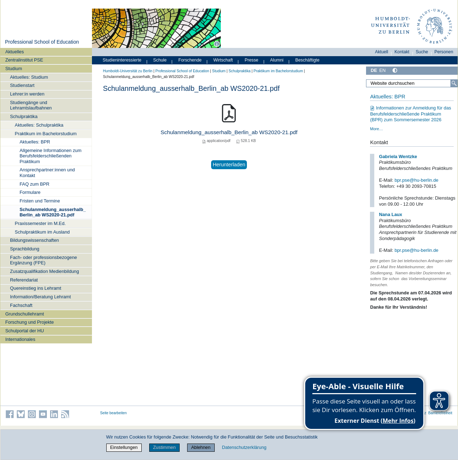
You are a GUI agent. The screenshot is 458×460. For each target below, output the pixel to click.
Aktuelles (14, 51)
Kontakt (401, 51)
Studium (13, 68)
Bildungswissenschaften (34, 240)
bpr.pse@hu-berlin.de (415, 180)
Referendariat (24, 280)
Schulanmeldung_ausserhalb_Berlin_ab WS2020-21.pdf (53, 212)
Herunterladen (229, 164)
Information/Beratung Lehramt (40, 296)
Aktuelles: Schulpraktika (39, 125)
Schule (160, 60)
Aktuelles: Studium (29, 77)
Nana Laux (390, 214)
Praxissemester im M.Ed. (40, 223)
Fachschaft (21, 305)
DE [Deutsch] (374, 70)
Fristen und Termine (40, 201)
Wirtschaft (223, 60)
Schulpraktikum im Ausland (42, 232)
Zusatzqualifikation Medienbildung (44, 271)
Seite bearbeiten (113, 413)
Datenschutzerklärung (244, 447)
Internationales (20, 339)
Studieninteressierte (122, 60)
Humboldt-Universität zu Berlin (127, 71)
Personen (443, 51)
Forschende (190, 60)
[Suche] (454, 83)
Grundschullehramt (24, 314)
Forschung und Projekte (29, 322)
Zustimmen (164, 447)
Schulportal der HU (24, 330)
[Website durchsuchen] (412, 83)
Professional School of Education (42, 42)
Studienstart (22, 85)
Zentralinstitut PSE (24, 60)
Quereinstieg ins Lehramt (35, 288)
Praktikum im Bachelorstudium (46, 133)
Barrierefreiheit (440, 413)
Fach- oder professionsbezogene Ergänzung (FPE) (43, 260)
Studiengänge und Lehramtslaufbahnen (31, 105)
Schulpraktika (24, 116)
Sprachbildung (24, 248)
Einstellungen (124, 447)
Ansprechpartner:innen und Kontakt (47, 172)
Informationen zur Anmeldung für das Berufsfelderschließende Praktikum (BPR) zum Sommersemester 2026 (410, 113)
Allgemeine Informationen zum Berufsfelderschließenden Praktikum (51, 156)
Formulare (30, 192)
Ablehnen (200, 447)
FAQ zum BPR (34, 184)
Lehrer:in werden (27, 94)
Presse (251, 60)
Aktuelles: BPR (35, 142)
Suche (422, 51)
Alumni (277, 60)
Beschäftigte (307, 60)
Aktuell (381, 51)
